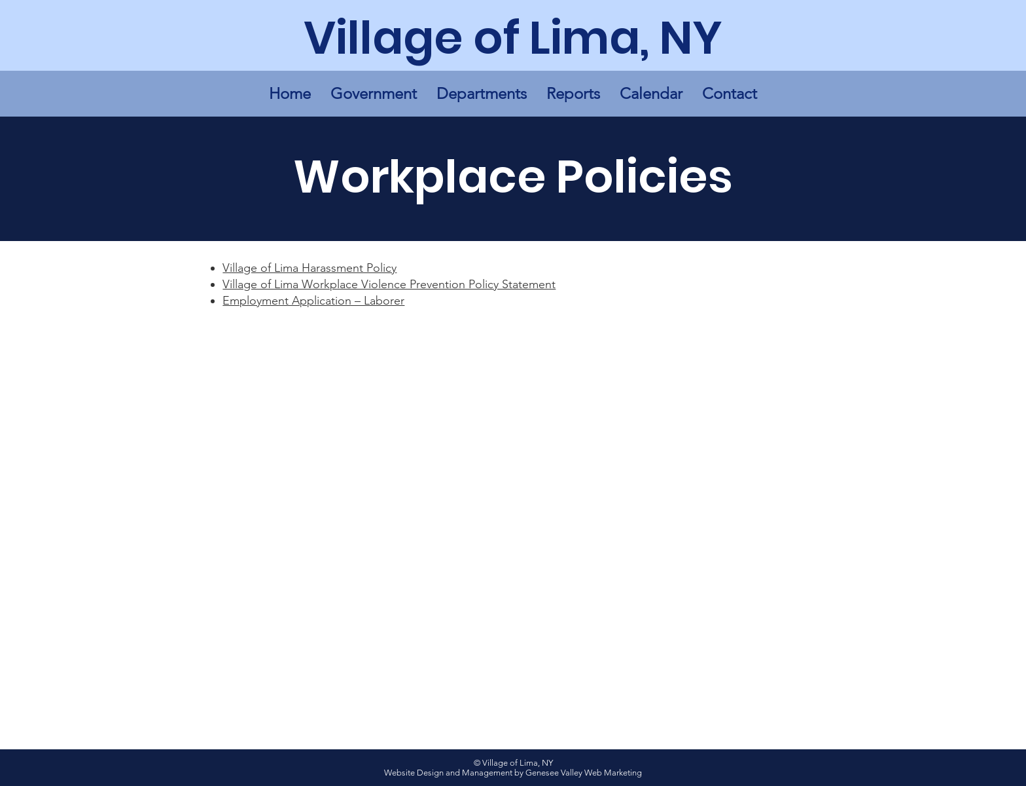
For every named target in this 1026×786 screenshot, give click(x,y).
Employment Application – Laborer (313, 300)
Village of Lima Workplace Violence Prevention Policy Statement (389, 284)
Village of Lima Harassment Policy (309, 268)
